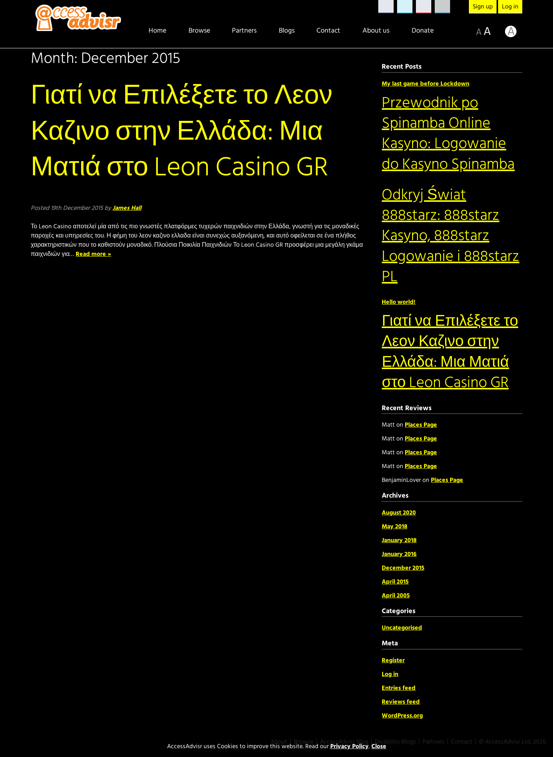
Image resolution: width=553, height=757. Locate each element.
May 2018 (394, 526)
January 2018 (399, 540)
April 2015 (395, 582)
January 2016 (399, 554)
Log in (510, 6)
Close (378, 746)
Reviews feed (401, 702)
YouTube (423, 6)
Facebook (386, 6)
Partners (244, 30)
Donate (423, 30)
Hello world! (399, 302)
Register (393, 660)
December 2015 (403, 568)
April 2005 (396, 595)
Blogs (287, 30)
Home (157, 30)
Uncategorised (402, 628)
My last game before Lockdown (425, 84)
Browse (199, 30)
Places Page (421, 425)
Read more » (93, 254)
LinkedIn (442, 6)
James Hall (127, 208)
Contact (328, 30)
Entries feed (399, 688)
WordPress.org (402, 715)
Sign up (483, 6)
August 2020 (399, 513)
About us (376, 30)
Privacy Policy (349, 746)
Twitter (404, 6)
